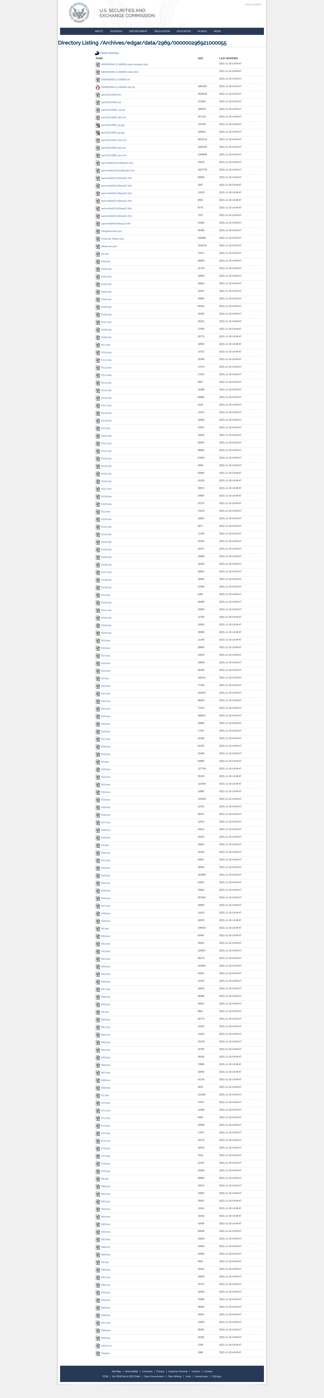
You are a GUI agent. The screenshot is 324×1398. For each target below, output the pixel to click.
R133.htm (104, 542)
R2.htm (102, 678)
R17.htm (103, 655)
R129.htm (104, 504)
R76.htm (103, 1148)
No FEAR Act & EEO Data (126, 1376)
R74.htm (103, 1133)
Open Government (154, 1376)
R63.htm (103, 1042)
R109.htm (104, 337)
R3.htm (102, 762)
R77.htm (103, 1156)
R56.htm (103, 981)
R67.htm (103, 1072)
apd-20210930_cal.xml (110, 110)
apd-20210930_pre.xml (111, 155)
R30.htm (103, 769)
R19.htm (103, 671)
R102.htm (104, 284)
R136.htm (104, 564)
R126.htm (104, 481)
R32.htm (103, 784)
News (217, 31)
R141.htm (104, 610)
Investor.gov (201, 1376)
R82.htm (103, 1201)
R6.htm (102, 1012)
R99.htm (103, 1338)
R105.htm (104, 307)
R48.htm (103, 913)
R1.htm (102, 254)
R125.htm (104, 473)
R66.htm (103, 1065)
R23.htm (103, 708)
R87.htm (103, 1239)
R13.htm (103, 511)
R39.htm (103, 837)
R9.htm (102, 1262)
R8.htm (102, 1178)
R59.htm (103, 1004)
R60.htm (103, 1019)
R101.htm (104, 276)
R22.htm (103, 701)
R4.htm (102, 845)
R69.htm (103, 1088)
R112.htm (104, 367)
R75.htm (103, 1141)
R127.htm (104, 489)
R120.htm (104, 436)
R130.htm (104, 519)
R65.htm (103, 1057)
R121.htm (104, 443)
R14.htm (103, 595)
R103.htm (104, 291)
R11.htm (103, 345)
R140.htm (104, 602)
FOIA (105, 1376)
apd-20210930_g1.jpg (110, 125)
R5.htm (102, 928)
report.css (104, 1345)
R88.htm (103, 1247)
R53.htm (103, 959)
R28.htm (103, 746)
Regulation (162, 31)
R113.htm (104, 375)
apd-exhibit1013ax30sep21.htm (115, 170)
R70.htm (103, 1103)
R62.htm (103, 1034)
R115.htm (104, 390)
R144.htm (104, 633)
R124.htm (104, 466)
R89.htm (103, 1254)
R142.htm (104, 617)
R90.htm (103, 1269)
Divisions (116, 31)
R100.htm (104, 269)
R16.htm (103, 648)
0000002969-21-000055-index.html (117, 72)
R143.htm (104, 625)
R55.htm (103, 974)
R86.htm (103, 1232)
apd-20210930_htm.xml (111, 140)
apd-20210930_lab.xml (111, 147)
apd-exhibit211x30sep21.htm (114, 178)
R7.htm (102, 1095)
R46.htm (103, 898)
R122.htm (104, 451)
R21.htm (103, 693)
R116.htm (104, 398)
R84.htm (103, 1216)
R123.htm (104, 458)
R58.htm (103, 997)
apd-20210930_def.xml (111, 117)
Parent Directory (107, 53)
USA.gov (216, 1376)
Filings (202, 31)
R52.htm (103, 951)
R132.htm (104, 534)
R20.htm (103, 686)
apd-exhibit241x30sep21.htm (114, 193)
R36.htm (103, 815)
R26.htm (103, 731)
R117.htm (104, 405)
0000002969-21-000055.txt (113, 79)
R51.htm (103, 943)
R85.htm (103, 1224)
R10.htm (103, 261)
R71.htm (103, 1110)
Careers (195, 1371)
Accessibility (131, 1371)
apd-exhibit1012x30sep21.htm (114, 163)
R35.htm (103, 807)
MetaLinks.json (106, 246)
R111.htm (104, 360)
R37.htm (103, 822)
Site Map (116, 1371)
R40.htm (103, 852)
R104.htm (104, 299)
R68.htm (103, 1080)
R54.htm (103, 966)
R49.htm (103, 921)
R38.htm (103, 830)
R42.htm (103, 868)
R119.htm (104, 420)
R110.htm (104, 352)
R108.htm (104, 329)
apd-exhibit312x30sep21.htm (114, 208)
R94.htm (103, 1300)
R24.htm (103, 716)
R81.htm (103, 1194)
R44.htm (103, 883)
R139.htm (104, 587)
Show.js (103, 1353)
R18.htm (103, 663)
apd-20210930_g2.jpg (110, 132)
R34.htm (103, 799)
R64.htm (103, 1050)
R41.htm (103, 860)
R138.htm (104, 580)
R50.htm (103, 936)
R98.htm (103, 1330)
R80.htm (103, 1186)
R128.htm (104, 496)
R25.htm (103, 724)
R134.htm (104, 549)
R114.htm (104, 382)
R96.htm (103, 1315)
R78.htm (103, 1163)
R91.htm (103, 1277)
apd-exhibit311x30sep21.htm (114, 200)
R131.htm (104, 526)
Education (184, 31)
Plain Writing (174, 1376)
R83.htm (103, 1209)
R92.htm (103, 1285)
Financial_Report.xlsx (110, 238)
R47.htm (103, 906)
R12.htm (103, 428)
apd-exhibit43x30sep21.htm (113, 223)
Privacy (160, 1371)
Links (188, 1376)
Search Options (253, 4)
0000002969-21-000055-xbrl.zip (115, 87)
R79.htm (103, 1171)
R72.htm (103, 1118)
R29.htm (103, 754)
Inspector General (178, 1371)
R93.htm (103, 1292)
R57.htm (103, 989)
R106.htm (104, 314)
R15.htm (103, 640)
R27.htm (103, 739)
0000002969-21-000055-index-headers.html (122, 64)
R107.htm (104, 322)
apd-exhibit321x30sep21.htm (114, 216)
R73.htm (103, 1125)
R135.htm (104, 557)
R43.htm (103, 875)
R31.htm (103, 777)
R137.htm (104, 572)
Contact (208, 1371)
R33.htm (103, 792)
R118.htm (104, 413)
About (99, 31)
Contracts (147, 1371)
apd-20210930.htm (108, 94)
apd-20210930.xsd (108, 102)
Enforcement (138, 31)
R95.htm (103, 1307)
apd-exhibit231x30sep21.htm (114, 185)
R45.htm (103, 890)
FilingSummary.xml (108, 231)
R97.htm (103, 1323)
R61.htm (103, 1027)
